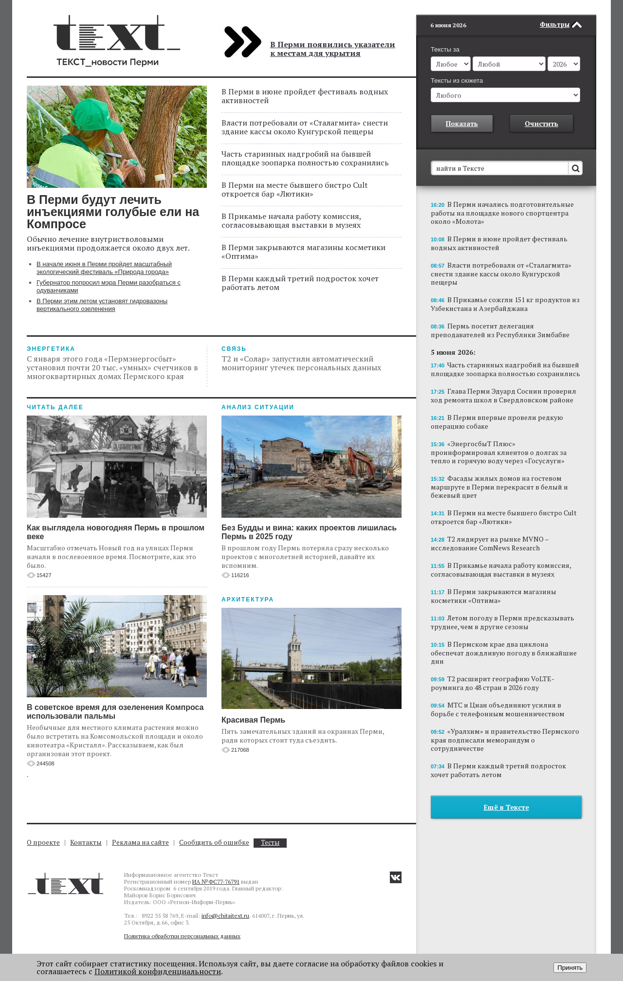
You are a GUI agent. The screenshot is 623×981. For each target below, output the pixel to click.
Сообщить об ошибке (214, 842)
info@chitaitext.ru (225, 915)
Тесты (270, 842)
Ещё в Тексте (506, 792)
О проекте (43, 842)
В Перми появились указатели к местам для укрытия (332, 48)
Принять (570, 967)
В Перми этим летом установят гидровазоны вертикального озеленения (102, 304)
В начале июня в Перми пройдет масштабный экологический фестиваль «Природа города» (104, 267)
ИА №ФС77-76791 (215, 881)
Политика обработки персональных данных (182, 936)
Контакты (86, 842)
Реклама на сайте (140, 842)
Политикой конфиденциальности (157, 971)
